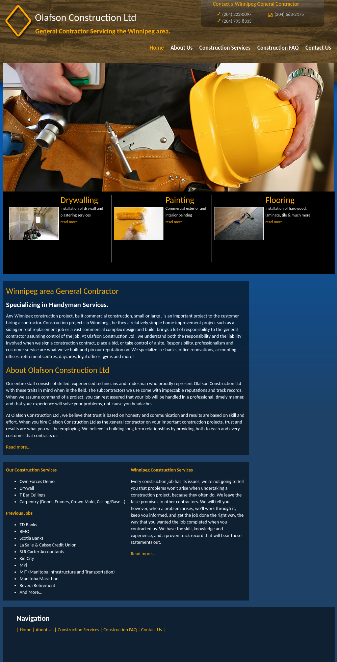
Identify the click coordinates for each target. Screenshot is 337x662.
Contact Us (318, 47)
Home (157, 47)
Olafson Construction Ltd (85, 17)
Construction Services (225, 47)
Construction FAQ (278, 47)
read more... (70, 222)
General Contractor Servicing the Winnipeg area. (103, 31)
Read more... (18, 447)
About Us (181, 47)
